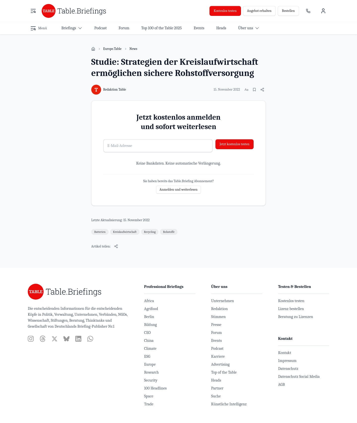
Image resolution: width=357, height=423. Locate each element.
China (148, 340)
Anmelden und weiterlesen (178, 189)
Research (151, 372)
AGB (281, 384)
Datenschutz (288, 368)
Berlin (149, 317)
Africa (149, 301)
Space (148, 396)
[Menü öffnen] (33, 10)
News (133, 49)
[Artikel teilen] (262, 89)
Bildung (150, 324)
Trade (148, 404)
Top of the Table (224, 372)
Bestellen (288, 11)
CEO (147, 332)
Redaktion (219, 309)
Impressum (287, 360)
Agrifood (151, 309)
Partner (217, 388)
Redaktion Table (114, 89)
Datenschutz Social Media (299, 376)
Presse (216, 324)
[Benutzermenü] (323, 11)
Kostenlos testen (225, 11)
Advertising (220, 364)
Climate (150, 348)
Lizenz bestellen (291, 309)
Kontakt (284, 353)
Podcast (217, 348)
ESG (147, 356)
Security (150, 380)
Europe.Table (112, 49)
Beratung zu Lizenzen (295, 317)
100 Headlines (155, 388)
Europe (149, 364)
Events (216, 340)
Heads (216, 380)
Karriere (218, 356)
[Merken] (254, 89)
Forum (216, 332)
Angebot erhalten (259, 11)
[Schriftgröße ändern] (246, 89)
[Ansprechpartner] (308, 11)
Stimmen (218, 317)
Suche (216, 396)
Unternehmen (222, 301)
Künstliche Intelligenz (229, 404)
